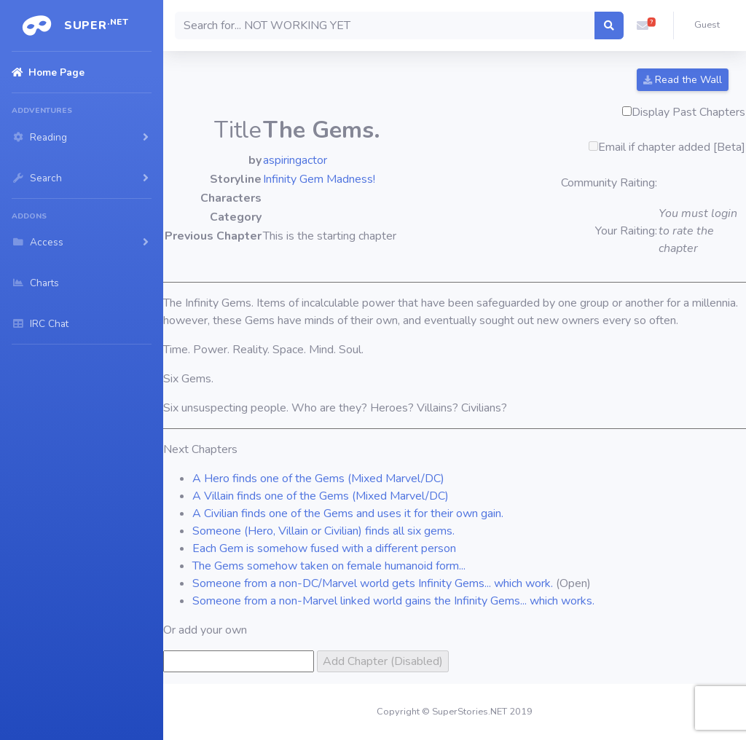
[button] (643, 25)
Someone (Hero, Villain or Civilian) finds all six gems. (323, 531)
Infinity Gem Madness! (319, 179)
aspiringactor (295, 160)
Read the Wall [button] (682, 80)
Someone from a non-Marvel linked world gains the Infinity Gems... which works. (393, 601)
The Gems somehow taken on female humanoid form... (329, 566)
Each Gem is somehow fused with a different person (324, 548)
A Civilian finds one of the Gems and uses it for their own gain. (347, 513)
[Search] (385, 25)
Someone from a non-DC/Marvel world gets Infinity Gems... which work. (372, 583)
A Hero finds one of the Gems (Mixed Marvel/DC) (318, 479)
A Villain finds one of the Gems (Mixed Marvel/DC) (320, 496)
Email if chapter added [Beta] (671, 147)
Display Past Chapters (688, 112)
